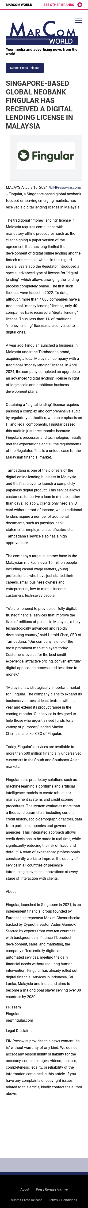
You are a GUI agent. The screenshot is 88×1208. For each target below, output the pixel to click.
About (24, 1189)
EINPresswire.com (65, 187)
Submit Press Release (26, 1200)
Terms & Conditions (63, 1200)
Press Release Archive (52, 1189)
